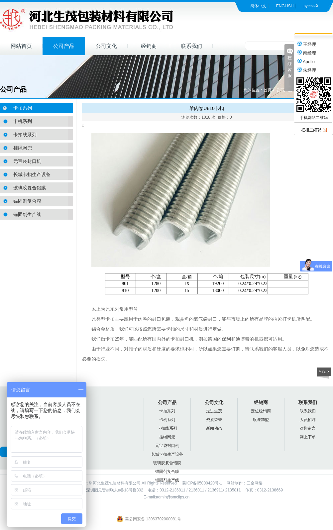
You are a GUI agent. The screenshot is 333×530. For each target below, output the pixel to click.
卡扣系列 (22, 108)
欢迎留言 (308, 428)
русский (310, 6)
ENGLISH (285, 6)
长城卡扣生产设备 (32, 174)
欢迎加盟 (261, 419)
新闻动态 (214, 428)
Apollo (306, 61)
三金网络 (255, 483)
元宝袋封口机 (27, 161)
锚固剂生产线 (27, 214)
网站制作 (235, 483)
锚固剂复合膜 (27, 201)
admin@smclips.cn (172, 497)
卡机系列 (22, 121)
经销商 (149, 46)
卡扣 (110, 319)
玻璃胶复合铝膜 (29, 187)
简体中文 (258, 6)
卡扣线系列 (25, 134)
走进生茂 (214, 411)
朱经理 (306, 70)
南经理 (306, 53)
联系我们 (191, 46)
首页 (268, 90)
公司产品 (63, 46)
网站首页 (21, 46)
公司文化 (106, 46)
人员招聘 (308, 419)
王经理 (306, 44)
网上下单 (308, 437)
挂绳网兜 (22, 148)
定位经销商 (261, 411)
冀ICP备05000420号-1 (201, 483)
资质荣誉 (214, 419)
